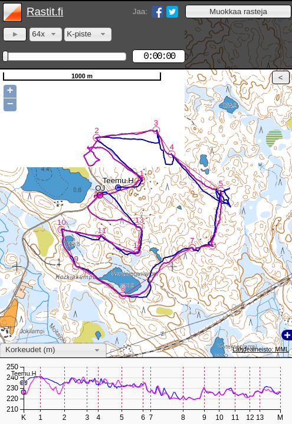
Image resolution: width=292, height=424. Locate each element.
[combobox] (45, 34)
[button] (238, 11)
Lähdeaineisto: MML (260, 349)
